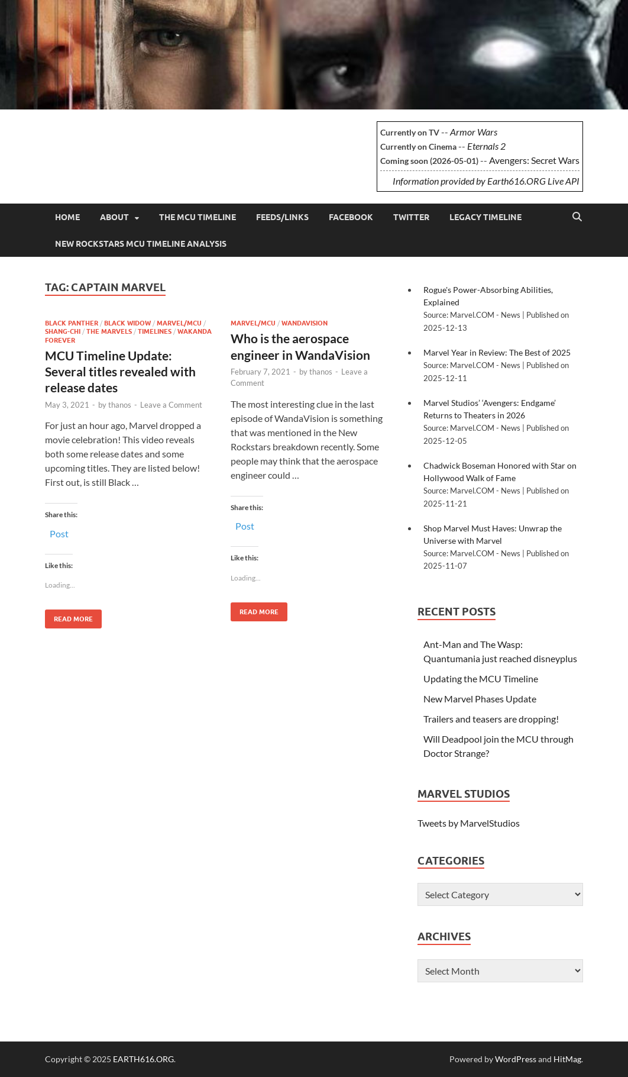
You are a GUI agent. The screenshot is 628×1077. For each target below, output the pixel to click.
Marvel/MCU (179, 323)
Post (59, 532)
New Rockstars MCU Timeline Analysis (140, 244)
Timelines (154, 331)
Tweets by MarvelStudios (468, 822)
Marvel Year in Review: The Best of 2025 (497, 352)
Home (67, 217)
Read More (69, 616)
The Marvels (109, 331)
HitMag (567, 1059)
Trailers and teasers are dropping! (491, 718)
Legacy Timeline (485, 217)
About (114, 217)
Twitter (411, 217)
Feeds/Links (282, 217)
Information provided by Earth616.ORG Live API (486, 180)
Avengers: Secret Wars (534, 160)
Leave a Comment (171, 404)
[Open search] (577, 217)
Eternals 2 (486, 145)
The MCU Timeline (197, 217)
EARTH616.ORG (133, 139)
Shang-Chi (62, 331)
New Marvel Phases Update (479, 698)
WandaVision (304, 323)
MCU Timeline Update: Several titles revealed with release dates (120, 371)
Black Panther (71, 323)
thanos (119, 404)
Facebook (351, 217)
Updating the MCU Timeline (480, 678)
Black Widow (127, 323)
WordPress (515, 1059)
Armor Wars (473, 131)
